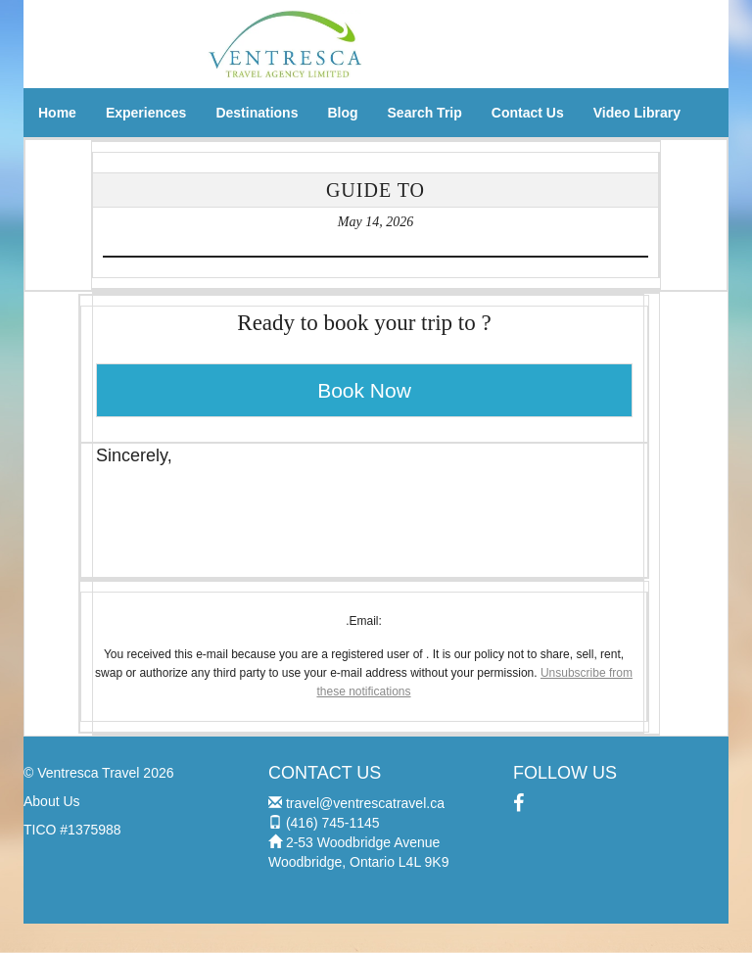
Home (57, 112)
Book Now (364, 390)
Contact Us (528, 112)
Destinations (256, 112)
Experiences (146, 112)
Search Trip (425, 112)
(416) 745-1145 (333, 823)
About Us (52, 801)
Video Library (637, 112)
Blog (342, 112)
